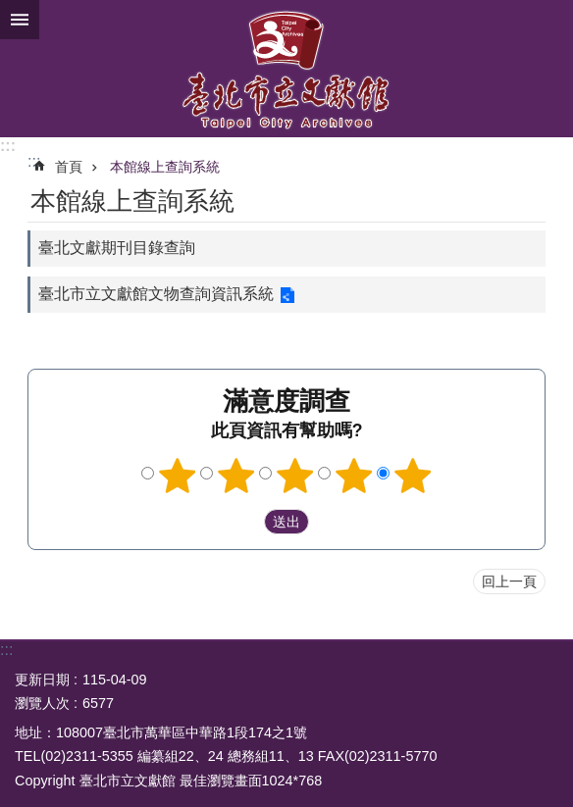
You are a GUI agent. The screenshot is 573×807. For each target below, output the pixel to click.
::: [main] (33, 161)
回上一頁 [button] (509, 581)
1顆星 (177, 475)
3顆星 (295, 475)
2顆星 (236, 475)
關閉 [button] (19, 19)
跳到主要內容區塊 (10, 10)
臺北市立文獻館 (286, 68)
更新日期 (42, 679)
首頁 (68, 167)
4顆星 (354, 475)
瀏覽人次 (42, 703)
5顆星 (413, 475)
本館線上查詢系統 (165, 167)
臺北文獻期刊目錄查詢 (116, 247)
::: (8, 145)
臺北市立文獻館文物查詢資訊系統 (156, 293)
